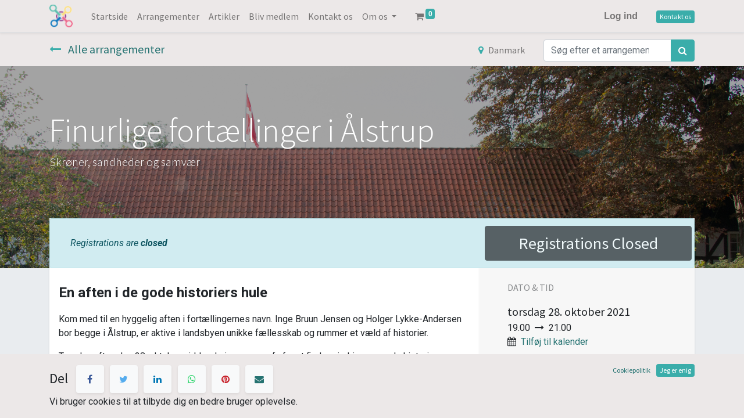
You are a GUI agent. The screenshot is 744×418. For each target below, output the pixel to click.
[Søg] (683, 50)
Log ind (621, 16)
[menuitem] (110, 16)
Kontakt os (675, 16)
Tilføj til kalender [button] (554, 341)
